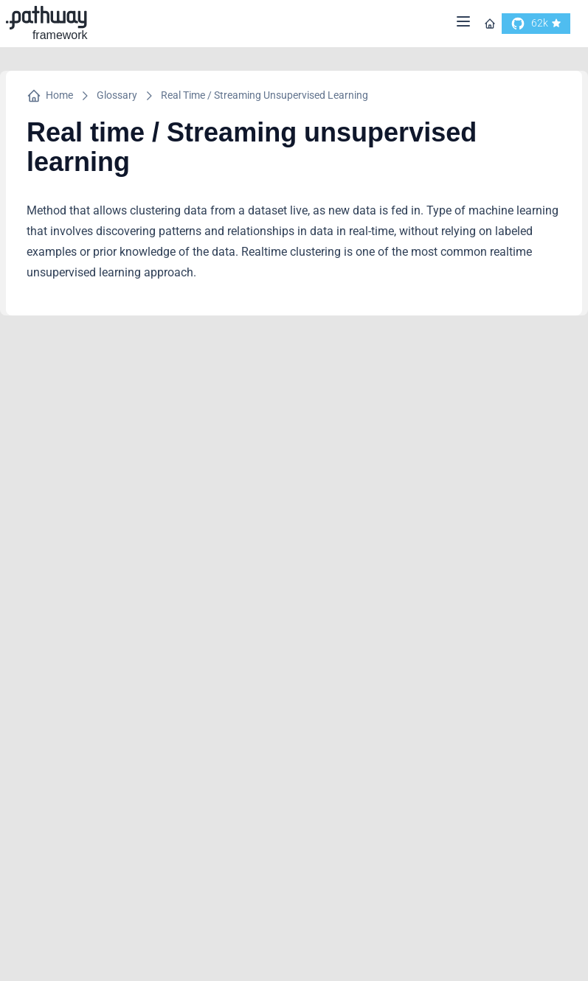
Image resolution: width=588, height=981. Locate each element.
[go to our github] (536, 23)
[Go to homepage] (490, 23)
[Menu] (463, 24)
